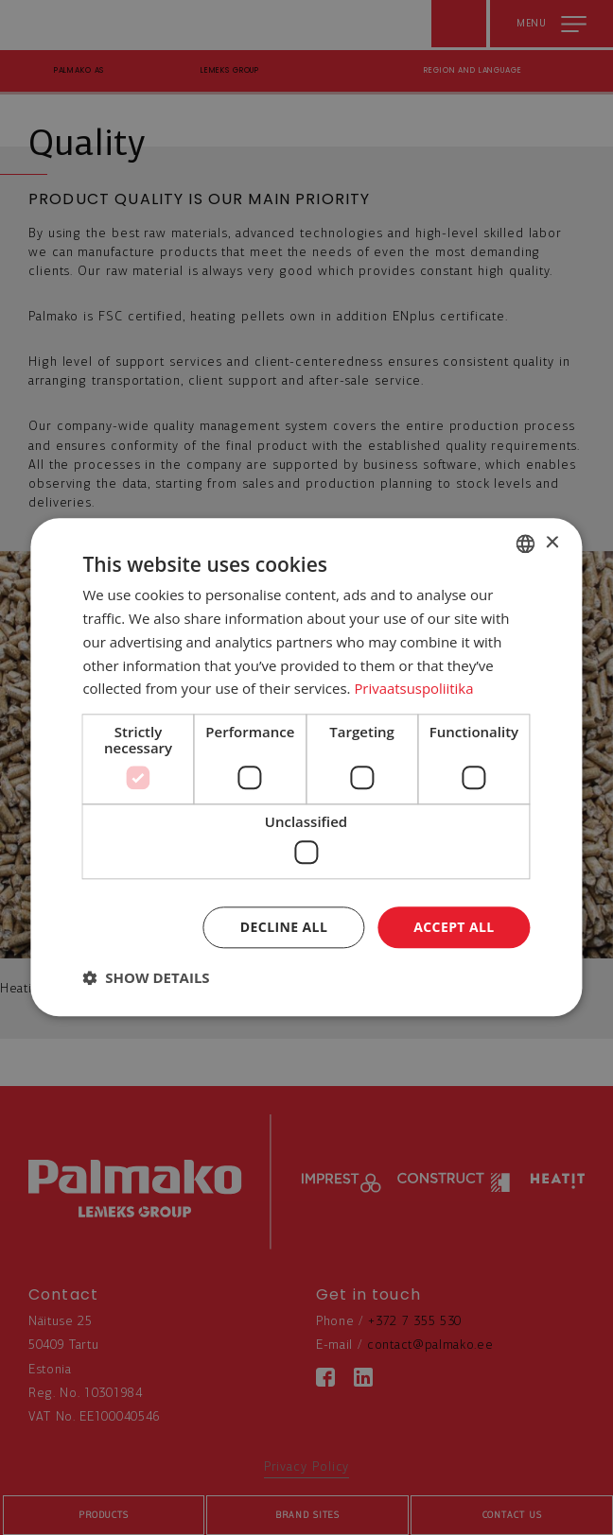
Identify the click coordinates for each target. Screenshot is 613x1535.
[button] (145, 978)
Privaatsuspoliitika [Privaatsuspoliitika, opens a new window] (414, 689)
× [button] (552, 543)
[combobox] (526, 543)
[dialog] (306, 767)
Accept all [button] (453, 927)
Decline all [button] (283, 927)
